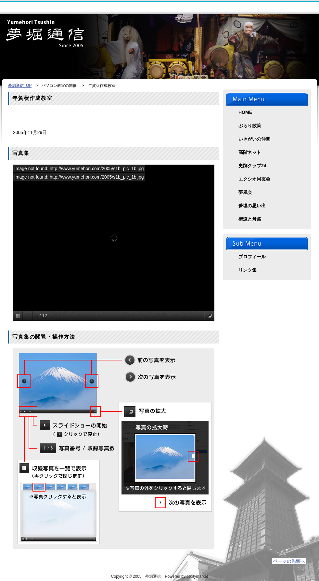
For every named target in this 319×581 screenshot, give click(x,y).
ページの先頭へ (289, 561)
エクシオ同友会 (254, 179)
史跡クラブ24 (252, 165)
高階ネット (249, 152)
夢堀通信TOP (20, 85)
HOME (245, 112)
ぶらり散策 (249, 125)
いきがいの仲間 (254, 139)
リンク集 (247, 270)
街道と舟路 (249, 219)
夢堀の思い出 (252, 205)
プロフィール (252, 256)
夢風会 (245, 192)
